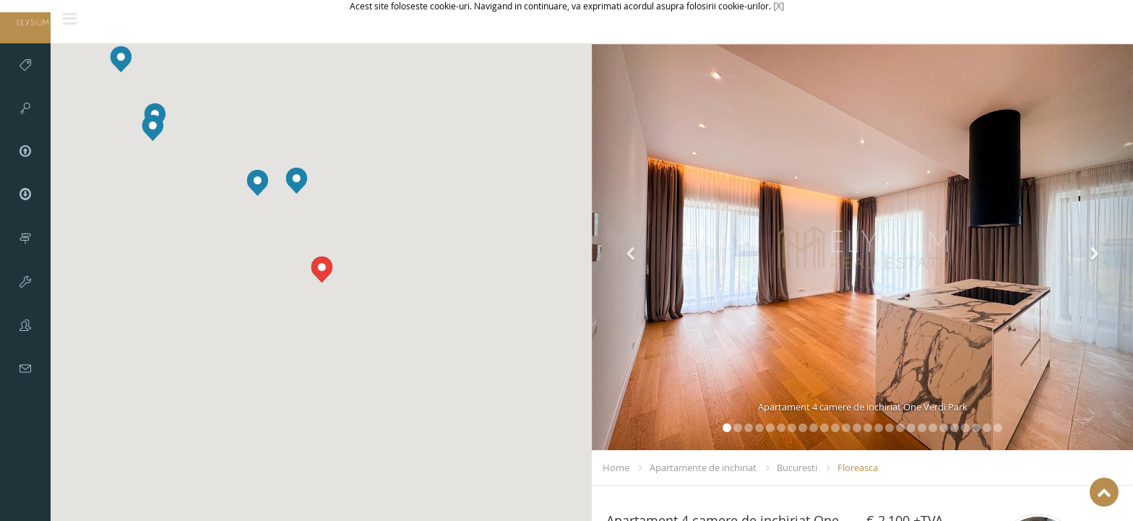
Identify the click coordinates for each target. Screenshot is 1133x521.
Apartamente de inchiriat (703, 467)
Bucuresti (797, 467)
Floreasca (857, 467)
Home (616, 467)
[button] (296, 181)
